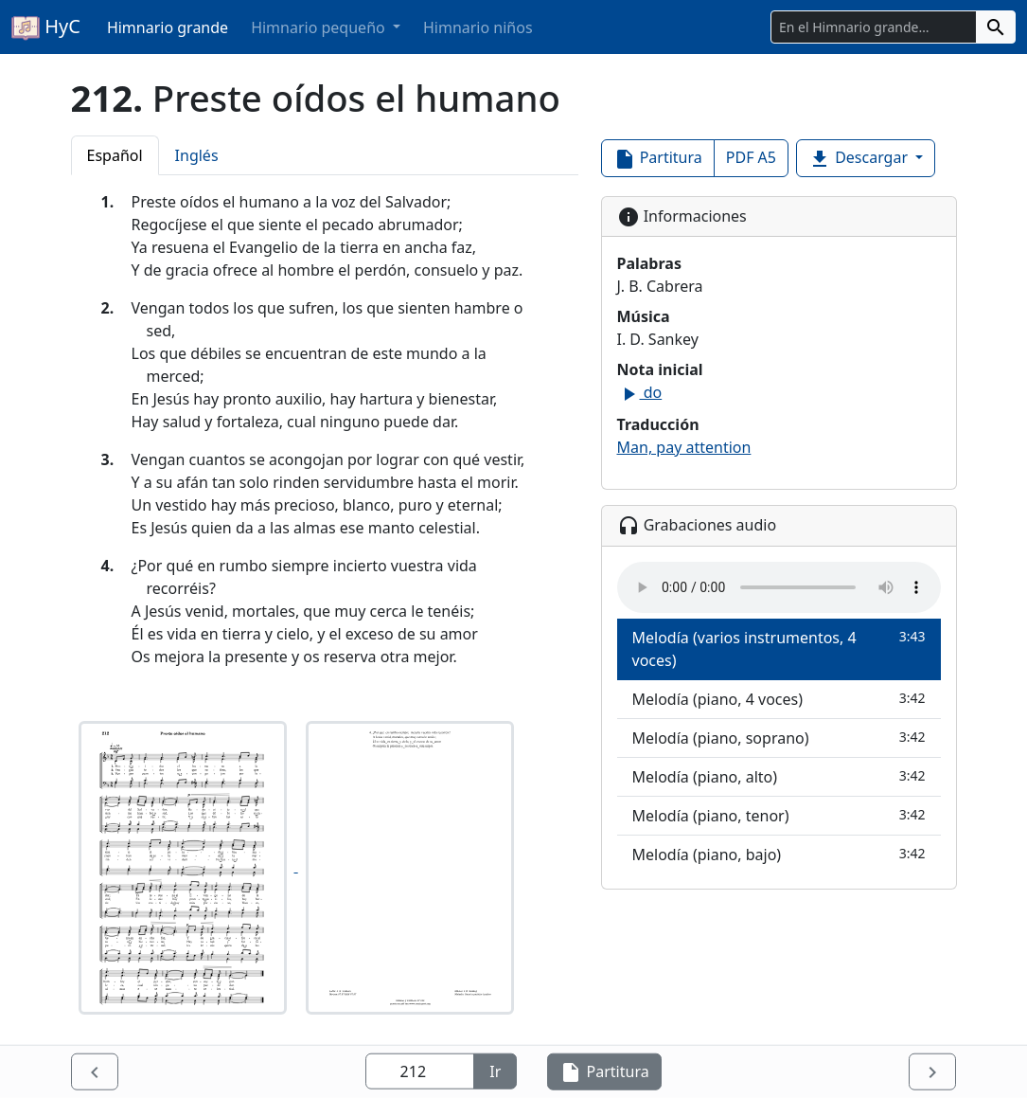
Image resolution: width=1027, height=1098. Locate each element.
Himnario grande (167, 27)
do (640, 392)
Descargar (860, 159)
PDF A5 (751, 157)
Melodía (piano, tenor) (779, 815)
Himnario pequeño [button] (320, 27)
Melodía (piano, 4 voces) (779, 699)
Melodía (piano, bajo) (779, 854)
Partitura (657, 159)
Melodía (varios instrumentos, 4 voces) (779, 648)
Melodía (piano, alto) (779, 776)
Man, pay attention (684, 447)
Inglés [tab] (197, 155)
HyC (45, 27)
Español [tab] (115, 155)
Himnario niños (478, 27)
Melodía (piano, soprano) (779, 737)
